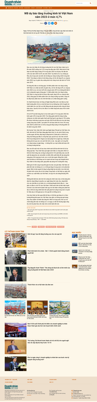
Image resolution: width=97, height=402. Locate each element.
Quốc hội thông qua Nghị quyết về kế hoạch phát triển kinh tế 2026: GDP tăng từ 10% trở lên (36, 317)
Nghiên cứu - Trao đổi (13, 7)
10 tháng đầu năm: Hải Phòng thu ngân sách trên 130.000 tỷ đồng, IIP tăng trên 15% (59, 317)
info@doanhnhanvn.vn (77, 393)
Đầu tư (50, 7)
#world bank (60, 226)
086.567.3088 (75, 392)
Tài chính (45, 7)
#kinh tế (34, 226)
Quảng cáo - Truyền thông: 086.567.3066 (81, 398)
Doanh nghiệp (39, 7)
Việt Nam (21, 7)
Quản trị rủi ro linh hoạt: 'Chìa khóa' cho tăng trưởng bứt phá (85, 251)
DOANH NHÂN (27, 7)
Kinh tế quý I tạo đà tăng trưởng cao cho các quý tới (45, 234)
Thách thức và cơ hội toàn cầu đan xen (40, 284)
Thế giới (33, 7)
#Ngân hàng (41, 226)
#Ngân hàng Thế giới (51, 226)
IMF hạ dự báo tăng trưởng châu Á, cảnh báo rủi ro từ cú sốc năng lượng (85, 245)
